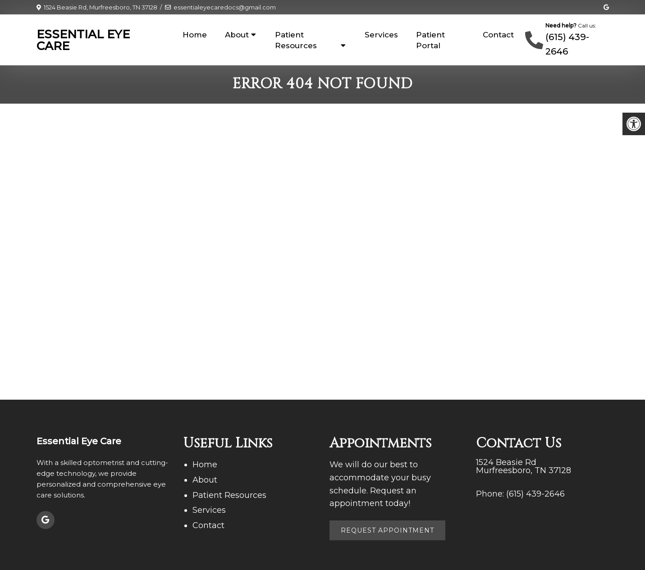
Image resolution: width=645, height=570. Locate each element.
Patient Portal (430, 40)
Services (381, 34)
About (237, 34)
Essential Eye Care (83, 40)
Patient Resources (296, 40)
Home (195, 34)
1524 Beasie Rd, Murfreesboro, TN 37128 (100, 7)
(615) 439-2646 (535, 494)
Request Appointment (387, 530)
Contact (498, 34)
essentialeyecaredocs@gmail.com (225, 7)
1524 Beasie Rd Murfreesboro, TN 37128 (523, 466)
